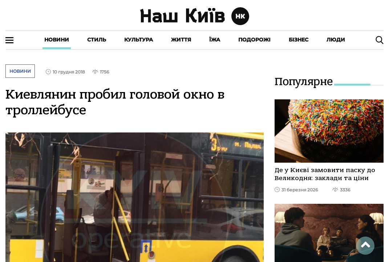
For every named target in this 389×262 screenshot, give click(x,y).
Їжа (214, 39)
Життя (181, 39)
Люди (336, 39)
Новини (56, 39)
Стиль (96, 39)
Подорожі (254, 39)
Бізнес (298, 39)
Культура (138, 39)
